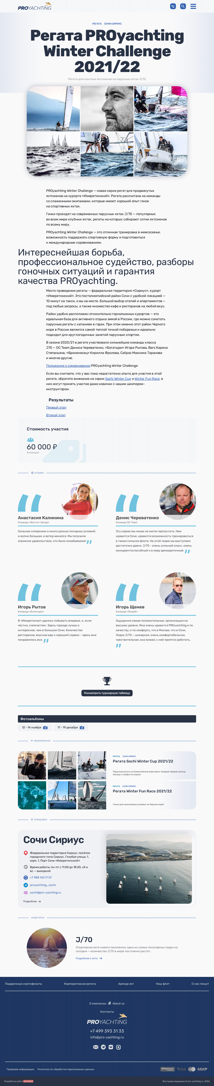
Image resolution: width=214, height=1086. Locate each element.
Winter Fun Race (147, 379)
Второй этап (56, 415)
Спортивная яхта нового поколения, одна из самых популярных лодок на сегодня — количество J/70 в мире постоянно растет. (127, 949)
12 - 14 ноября (35, 727)
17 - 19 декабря (71, 727)
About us (119, 1003)
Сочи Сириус (53, 840)
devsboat (28, 1081)
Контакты (107, 1011)
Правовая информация (20, 1069)
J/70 (84, 940)
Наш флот (163, 983)
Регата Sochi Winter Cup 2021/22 (143, 761)
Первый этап (56, 407)
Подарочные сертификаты (23, 983)
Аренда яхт (126, 983)
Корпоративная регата (80, 983)
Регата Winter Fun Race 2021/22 (142, 791)
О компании (97, 1003)
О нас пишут (200, 983)
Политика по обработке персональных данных (65, 1069)
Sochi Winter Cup (118, 379)
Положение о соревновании (68, 366)
